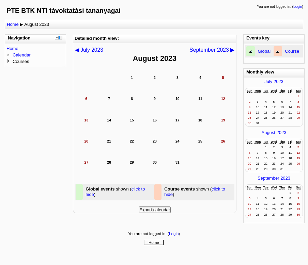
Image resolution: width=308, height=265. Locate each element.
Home (13, 24)
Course (292, 51)
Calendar (22, 54)
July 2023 (273, 81)
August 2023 (36, 24)
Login (297, 7)
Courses (21, 61)
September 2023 (274, 178)
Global (264, 51)
